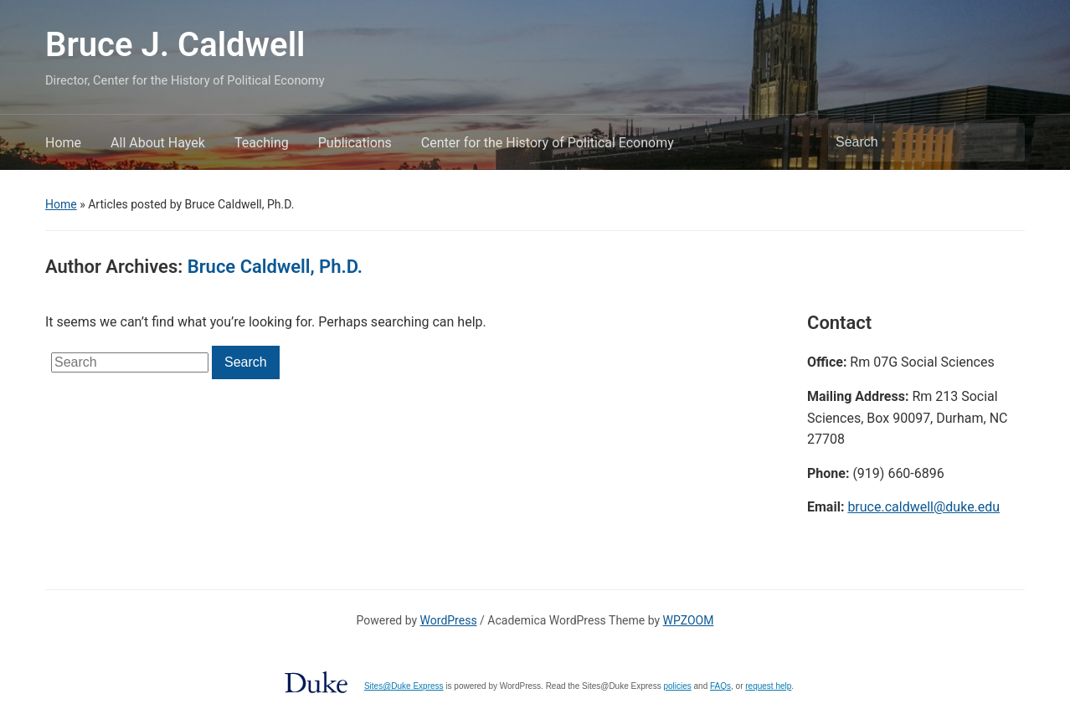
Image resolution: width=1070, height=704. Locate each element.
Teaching (261, 143)
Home (63, 143)
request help (768, 686)
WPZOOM (688, 620)
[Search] (911, 142)
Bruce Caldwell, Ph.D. (275, 266)
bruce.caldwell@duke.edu (923, 507)
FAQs (720, 686)
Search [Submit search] (1003, 142)
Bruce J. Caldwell (175, 44)
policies (677, 686)
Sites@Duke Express (404, 686)
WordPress (448, 620)
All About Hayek (158, 143)
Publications (355, 143)
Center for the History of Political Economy (547, 143)
